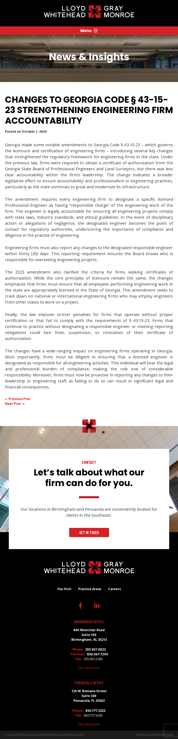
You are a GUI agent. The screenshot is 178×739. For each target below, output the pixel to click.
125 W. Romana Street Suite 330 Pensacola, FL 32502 (89, 696)
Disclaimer (78, 734)
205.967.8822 (95, 649)
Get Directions (89, 668)
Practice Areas (89, 589)
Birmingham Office (89, 622)
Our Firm (64, 589)
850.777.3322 (95, 710)
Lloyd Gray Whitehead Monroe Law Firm (48, 734)
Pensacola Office (89, 683)
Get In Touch (89, 532)
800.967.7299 (97, 654)
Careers (114, 589)
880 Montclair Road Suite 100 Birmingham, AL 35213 (89, 635)
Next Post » (15, 403)
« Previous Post (17, 399)
